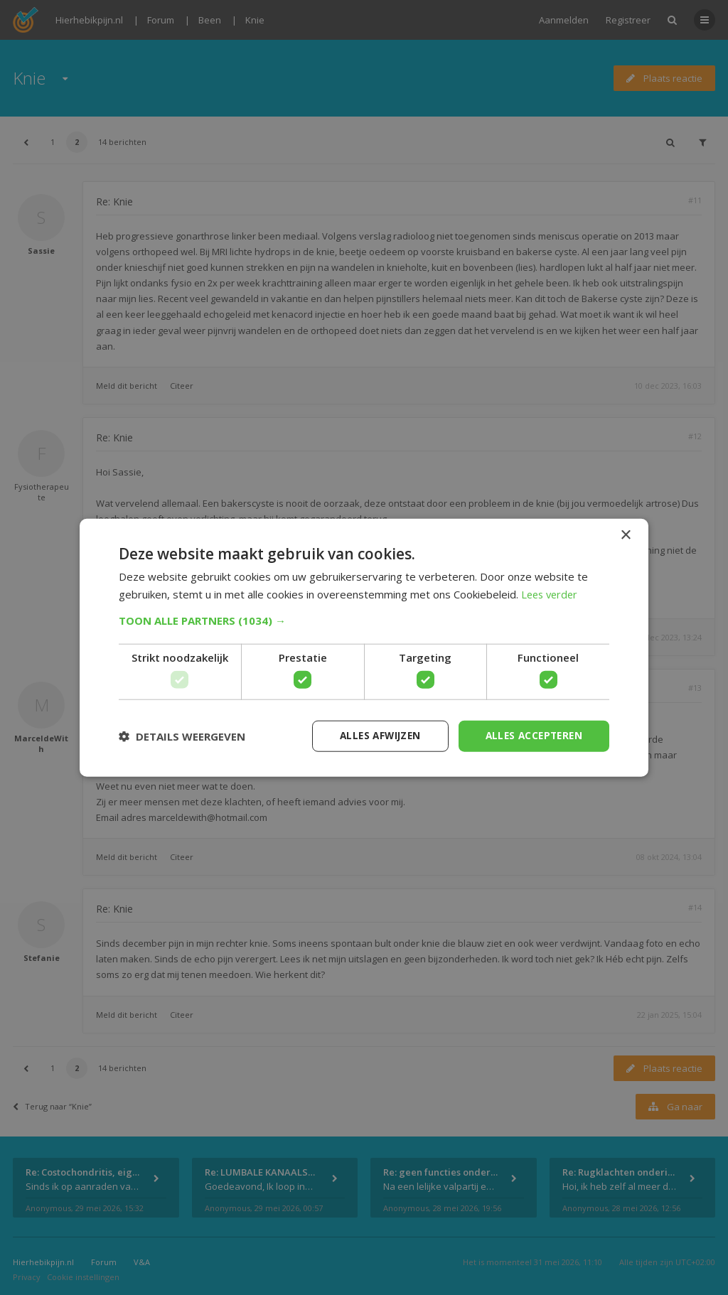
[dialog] (364, 647)
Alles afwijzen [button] (373, 735)
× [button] (625, 535)
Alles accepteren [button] (531, 735)
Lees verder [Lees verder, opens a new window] (551, 593)
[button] (364, 619)
